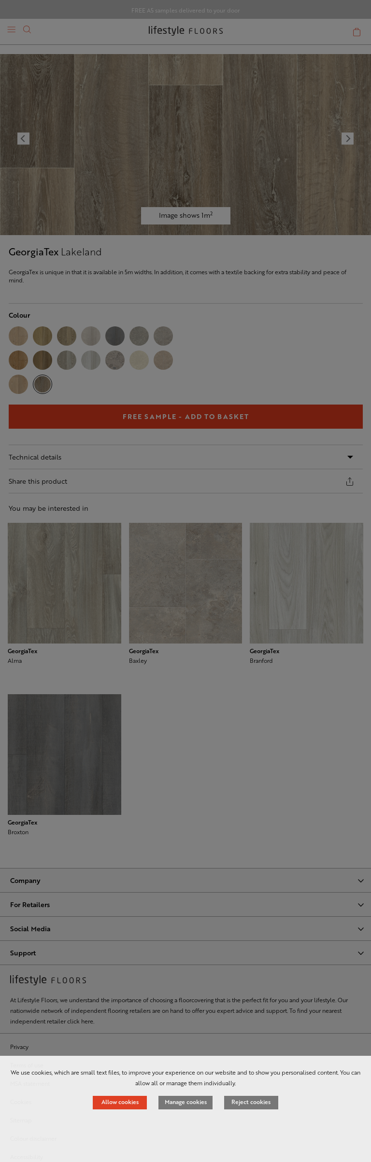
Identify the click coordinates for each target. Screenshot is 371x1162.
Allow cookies (120, 1102)
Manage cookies (186, 1102)
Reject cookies (251, 1102)
